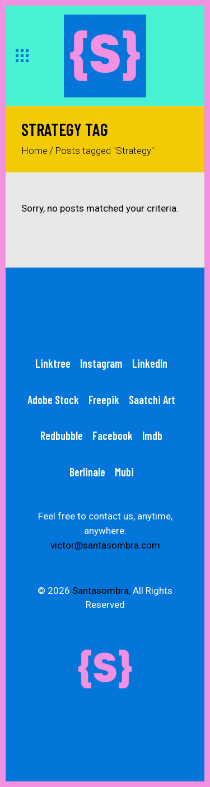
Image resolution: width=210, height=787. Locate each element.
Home (34, 150)
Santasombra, (101, 590)
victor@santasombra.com (105, 545)
